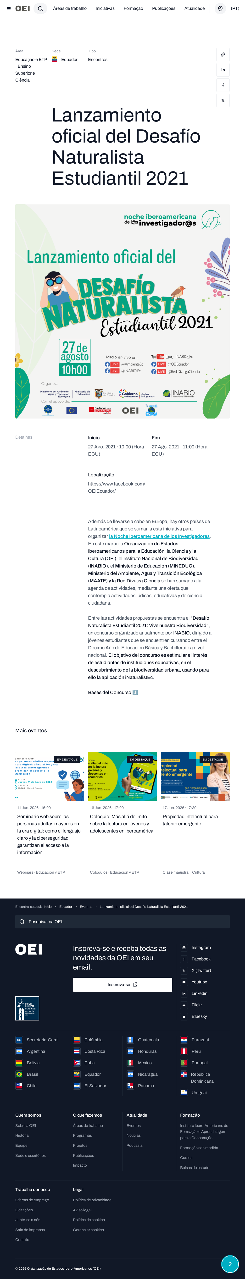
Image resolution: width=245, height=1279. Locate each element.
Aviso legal (82, 1210)
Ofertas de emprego (32, 1200)
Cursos (186, 1158)
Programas (82, 1135)
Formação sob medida (199, 1148)
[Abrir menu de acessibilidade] (230, 1264)
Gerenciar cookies (88, 1230)
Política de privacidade (92, 1200)
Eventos (86, 907)
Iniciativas (105, 8)
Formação (133, 8)
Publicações (163, 8)
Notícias (134, 1135)
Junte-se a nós (27, 1220)
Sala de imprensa (30, 1230)
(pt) (235, 8)
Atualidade (194, 8)
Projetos (80, 1145)
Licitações (24, 1210)
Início (48, 907)
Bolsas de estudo (194, 1168)
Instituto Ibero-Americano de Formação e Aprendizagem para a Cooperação (204, 1132)
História (22, 1135)
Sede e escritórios (30, 1155)
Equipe (21, 1145)
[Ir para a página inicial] (22, 8)
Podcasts (135, 1145)
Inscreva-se (123, 984)
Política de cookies (89, 1220)
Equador (65, 907)
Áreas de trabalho (70, 8)
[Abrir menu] (8, 8)
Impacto (80, 1165)
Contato (22, 1240)
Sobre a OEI (25, 1126)
